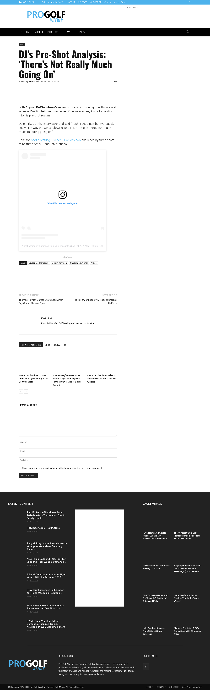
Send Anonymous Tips (114, 2)
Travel (68, 32)
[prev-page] (21, 391)
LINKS (81, 32)
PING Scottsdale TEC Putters (43, 527)
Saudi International (79, 263)
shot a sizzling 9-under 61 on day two (56, 140)
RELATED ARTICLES (31, 345)
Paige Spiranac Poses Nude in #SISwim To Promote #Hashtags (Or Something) (187, 568)
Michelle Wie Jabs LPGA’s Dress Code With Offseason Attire (187, 631)
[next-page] (26, 391)
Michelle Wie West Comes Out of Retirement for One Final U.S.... (45, 607)
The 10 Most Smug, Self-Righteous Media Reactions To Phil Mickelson (187, 536)
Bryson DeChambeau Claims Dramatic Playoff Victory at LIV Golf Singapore (33, 378)
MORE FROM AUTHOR (56, 345)
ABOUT (71, 2)
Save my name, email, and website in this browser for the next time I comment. (62, 468)
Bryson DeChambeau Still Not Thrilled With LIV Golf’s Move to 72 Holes (101, 378)
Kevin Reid (34, 81)
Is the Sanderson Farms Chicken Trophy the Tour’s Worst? (186, 598)
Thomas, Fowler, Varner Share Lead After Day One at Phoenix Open (41, 301)
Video (39, 32)
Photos (53, 32)
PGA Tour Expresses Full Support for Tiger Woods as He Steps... (46, 591)
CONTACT (82, 2)
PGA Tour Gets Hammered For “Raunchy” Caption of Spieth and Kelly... (155, 598)
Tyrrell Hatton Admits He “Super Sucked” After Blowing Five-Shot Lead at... (156, 536)
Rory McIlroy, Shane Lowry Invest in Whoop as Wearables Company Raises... (47, 546)
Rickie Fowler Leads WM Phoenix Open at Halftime (95, 301)
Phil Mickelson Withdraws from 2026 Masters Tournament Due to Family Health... (46, 515)
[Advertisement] (149, 98)
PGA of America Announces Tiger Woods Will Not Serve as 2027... (46, 576)
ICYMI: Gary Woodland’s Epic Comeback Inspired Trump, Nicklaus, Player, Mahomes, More (46, 624)
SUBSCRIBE (95, 2)
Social (25, 32)
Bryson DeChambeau (38, 263)
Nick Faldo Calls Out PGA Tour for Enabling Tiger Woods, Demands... (46, 560)
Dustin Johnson (59, 263)
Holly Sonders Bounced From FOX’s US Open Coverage (154, 631)
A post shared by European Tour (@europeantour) (47, 246)
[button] (187, 32)
